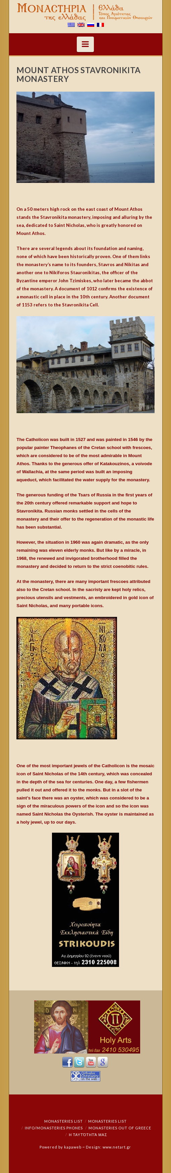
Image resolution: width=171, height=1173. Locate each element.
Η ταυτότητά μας (88, 1134)
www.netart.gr (117, 1147)
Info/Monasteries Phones (54, 1128)
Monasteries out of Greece (120, 1128)
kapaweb (72, 1147)
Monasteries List (63, 1121)
